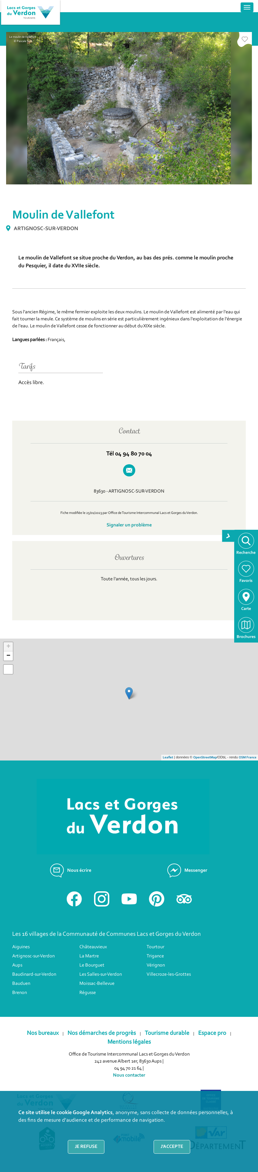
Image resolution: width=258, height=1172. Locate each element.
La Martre (89, 956)
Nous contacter (129, 1075)
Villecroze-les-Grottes (169, 974)
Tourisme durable (167, 1033)
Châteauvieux (93, 947)
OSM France (247, 757)
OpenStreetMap (205, 757)
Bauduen (21, 983)
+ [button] (8, 646)
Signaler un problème (129, 525)
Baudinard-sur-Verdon (34, 974)
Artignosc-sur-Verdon (33, 956)
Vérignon (156, 965)
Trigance (155, 956)
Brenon (19, 992)
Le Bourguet (91, 965)
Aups (17, 965)
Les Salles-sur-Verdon (100, 974)
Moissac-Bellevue (96, 983)
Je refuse (86, 1146)
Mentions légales (129, 1042)
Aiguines (21, 947)
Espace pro (212, 1033)
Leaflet (168, 757)
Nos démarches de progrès (101, 1033)
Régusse (87, 992)
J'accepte (172, 1146)
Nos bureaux (43, 1033)
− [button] (8, 656)
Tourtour (155, 947)
